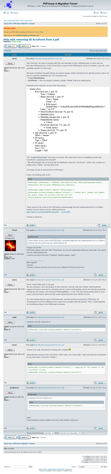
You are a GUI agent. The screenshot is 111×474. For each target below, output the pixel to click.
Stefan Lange (16, 41)
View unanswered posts (11, 20)
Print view (8, 51)
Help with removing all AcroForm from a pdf (31, 39)
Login (6, 13)
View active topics (27, 20)
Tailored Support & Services (26, 35)
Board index (8, 23)
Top (5, 225)
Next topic (103, 51)
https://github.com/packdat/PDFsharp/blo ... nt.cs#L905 (48, 212)
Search (103, 13)
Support (32, 23)
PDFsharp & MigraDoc (21, 23)
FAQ (96, 13)
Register (14, 13)
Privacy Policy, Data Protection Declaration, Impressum (55, 469)
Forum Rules (39, 32)
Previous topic (94, 51)
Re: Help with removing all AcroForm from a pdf (49, 230)
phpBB (49, 471)
